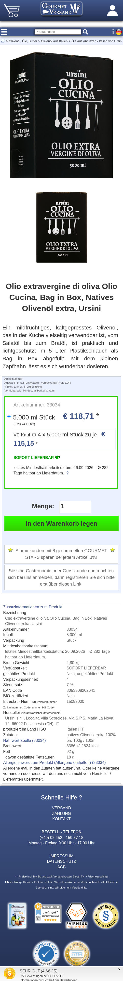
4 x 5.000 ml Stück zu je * (59, 438)
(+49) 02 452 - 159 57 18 (61, 837)
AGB (61, 867)
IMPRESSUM (61, 856)
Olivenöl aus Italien (54, 41)
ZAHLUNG (61, 813)
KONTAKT (61, 819)
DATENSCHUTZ (61, 861)
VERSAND (61, 808)
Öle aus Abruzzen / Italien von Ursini (96, 41)
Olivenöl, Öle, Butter (23, 41)
